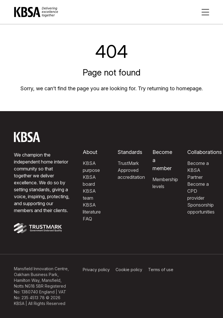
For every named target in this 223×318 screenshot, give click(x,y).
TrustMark (128, 163)
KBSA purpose (91, 166)
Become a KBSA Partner (198, 170)
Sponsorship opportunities (201, 208)
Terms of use (160, 269)
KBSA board (89, 180)
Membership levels (165, 183)
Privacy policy (96, 269)
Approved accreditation (131, 173)
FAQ (87, 219)
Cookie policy (129, 269)
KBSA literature (92, 208)
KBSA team (89, 194)
